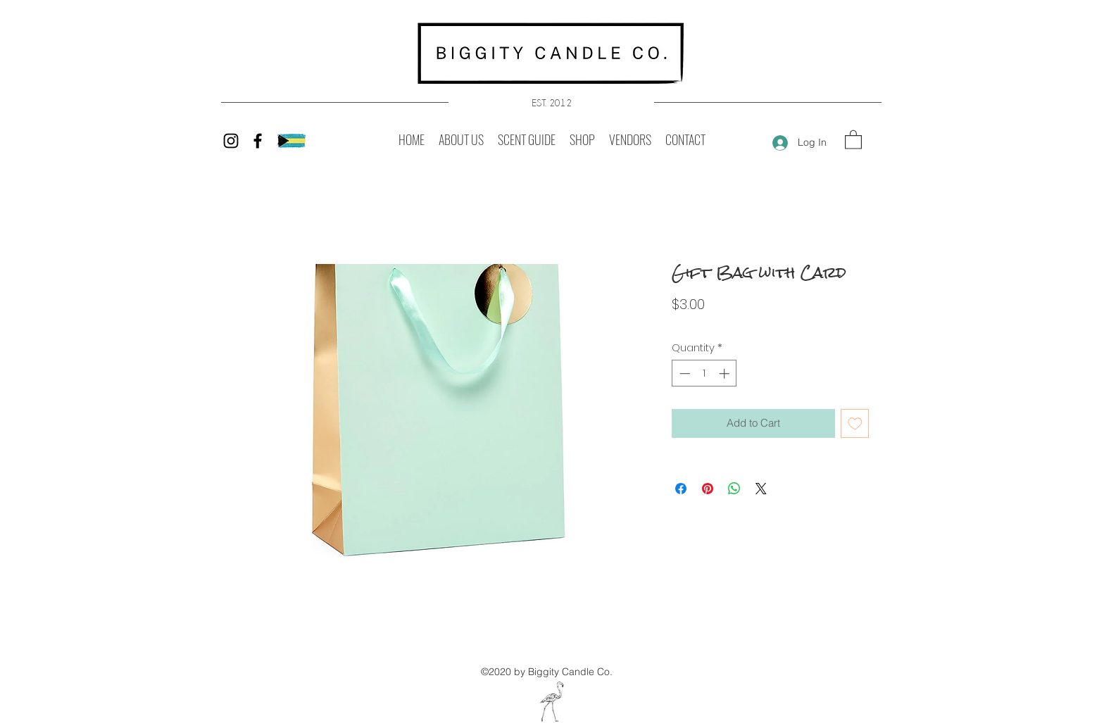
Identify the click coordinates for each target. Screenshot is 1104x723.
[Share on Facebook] (680, 488)
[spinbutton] (704, 373)
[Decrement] (683, 373)
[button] (853, 139)
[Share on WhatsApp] (734, 488)
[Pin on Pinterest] (707, 488)
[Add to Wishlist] (855, 423)
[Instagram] (231, 141)
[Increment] (725, 373)
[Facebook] (258, 141)
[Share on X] (761, 488)
